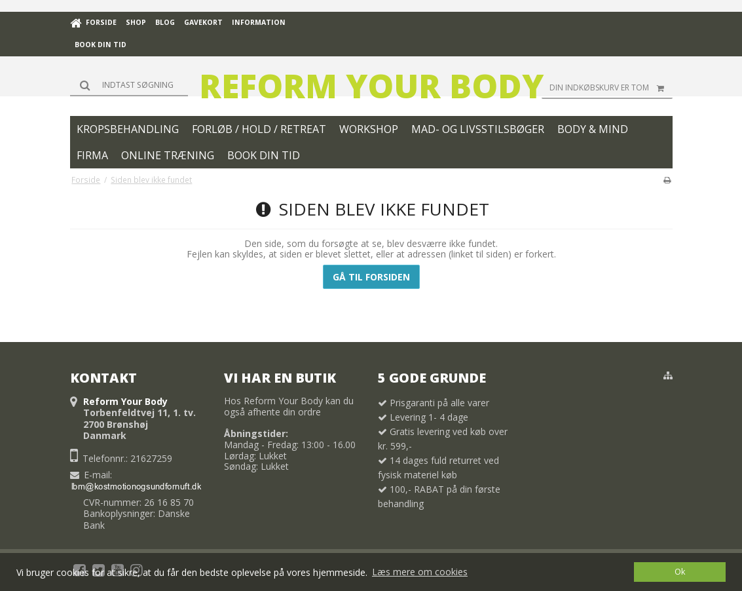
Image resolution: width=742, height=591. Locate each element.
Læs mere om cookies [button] (420, 571)
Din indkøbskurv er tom (611, 88)
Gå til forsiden (371, 277)
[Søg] (129, 84)
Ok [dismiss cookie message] (680, 571)
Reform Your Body (371, 85)
